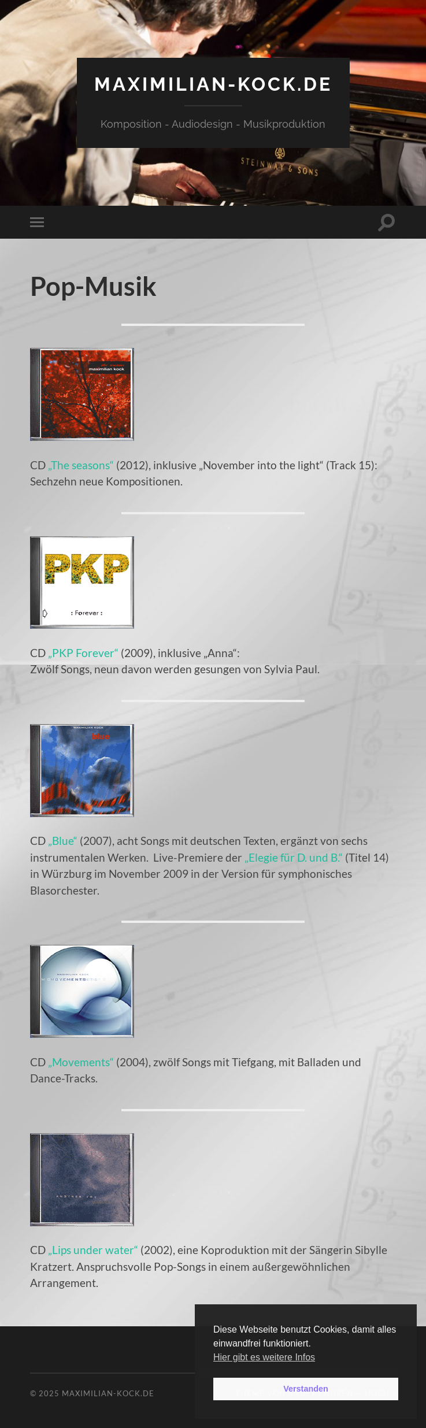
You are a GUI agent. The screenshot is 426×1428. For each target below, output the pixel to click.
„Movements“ (81, 1062)
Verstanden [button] (305, 1388)
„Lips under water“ (93, 1249)
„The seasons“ (81, 465)
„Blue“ (62, 840)
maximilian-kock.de (213, 84)
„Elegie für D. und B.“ (294, 857)
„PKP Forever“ (83, 652)
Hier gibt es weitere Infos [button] (264, 1357)
